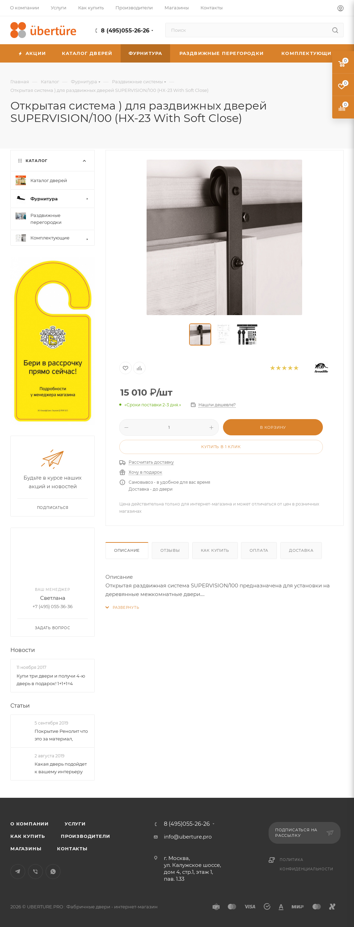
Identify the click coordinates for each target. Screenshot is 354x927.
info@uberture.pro (188, 836)
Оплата (259, 550)
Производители (85, 836)
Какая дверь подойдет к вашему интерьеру (61, 767)
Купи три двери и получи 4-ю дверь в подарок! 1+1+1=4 (51, 679)
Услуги (75, 823)
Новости (22, 650)
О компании (29, 823)
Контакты (72, 848)
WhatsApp (53, 871)
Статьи (20, 705)
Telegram (17, 871)
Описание (127, 550)
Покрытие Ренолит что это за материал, (61, 734)
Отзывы (170, 550)
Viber (35, 871)
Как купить (215, 550)
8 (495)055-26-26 (125, 30)
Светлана (52, 598)
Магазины (25, 848)
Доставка (301, 550)
